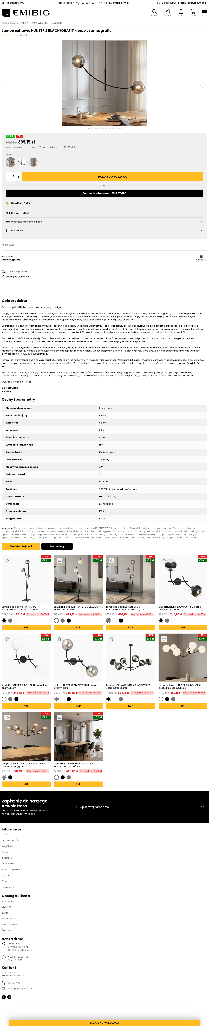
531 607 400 (88, 2)
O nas (5, 834)
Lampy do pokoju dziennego (103, 534)
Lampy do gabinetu (195, 531)
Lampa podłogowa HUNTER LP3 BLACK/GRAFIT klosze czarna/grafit (125, 608)
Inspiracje (7, 857)
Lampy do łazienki (148, 531)
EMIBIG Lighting (11, 259)
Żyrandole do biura (140, 528)
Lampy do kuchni (162, 528)
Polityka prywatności (13, 869)
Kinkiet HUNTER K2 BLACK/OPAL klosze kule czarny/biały (25, 686)
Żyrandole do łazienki (171, 531)
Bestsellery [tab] (57, 546)
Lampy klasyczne (134, 537)
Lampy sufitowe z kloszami (41, 528)
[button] (8, 176)
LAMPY (24, 23)
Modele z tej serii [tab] (21, 546)
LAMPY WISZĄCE (39, 23)
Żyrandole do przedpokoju (71, 534)
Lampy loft (42, 537)
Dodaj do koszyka (112, 177)
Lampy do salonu (56, 531)
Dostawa (7, 930)
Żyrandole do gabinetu (14, 534)
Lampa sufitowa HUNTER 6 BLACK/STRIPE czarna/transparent (128, 686)
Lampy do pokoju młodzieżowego (177, 534)
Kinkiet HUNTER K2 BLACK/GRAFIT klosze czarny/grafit (75, 686)
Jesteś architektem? (13, 2)
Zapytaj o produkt (17, 271)
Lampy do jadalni (11, 531)
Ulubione (7, 906)
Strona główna (10, 23)
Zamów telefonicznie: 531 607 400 (104, 193)
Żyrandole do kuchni (184, 528)
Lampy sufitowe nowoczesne (74, 528)
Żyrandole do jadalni (33, 531)
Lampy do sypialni (101, 531)
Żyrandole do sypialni (124, 531)
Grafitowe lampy (155, 537)
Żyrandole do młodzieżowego (19, 537)
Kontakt (6, 875)
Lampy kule (172, 537)
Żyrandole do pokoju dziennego (138, 534)
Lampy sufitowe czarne (111, 537)
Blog (4, 881)
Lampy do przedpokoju (42, 534)
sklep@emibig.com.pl (116, 2)
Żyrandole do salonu (78, 531)
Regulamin (8, 863)
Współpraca (9, 846)
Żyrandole (56, 23)
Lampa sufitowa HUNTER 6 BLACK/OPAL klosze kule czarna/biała (180, 686)
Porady (6, 852)
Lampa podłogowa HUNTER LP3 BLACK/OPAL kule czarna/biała (78, 608)
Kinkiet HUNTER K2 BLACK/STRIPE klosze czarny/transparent (180, 608)
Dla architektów (10, 840)
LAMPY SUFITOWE (101, 528)
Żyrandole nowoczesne (83, 537)
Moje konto (8, 901)
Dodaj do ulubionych (18, 276)
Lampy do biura (119, 528)
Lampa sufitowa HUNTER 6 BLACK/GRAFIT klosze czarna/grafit (24, 765)
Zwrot (5, 912)
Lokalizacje (8, 887)
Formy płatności (10, 924)
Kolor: (8, 154)
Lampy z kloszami (59, 537)
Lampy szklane (187, 537)
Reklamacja (8, 918)
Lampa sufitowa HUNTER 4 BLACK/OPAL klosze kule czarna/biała (75, 765)
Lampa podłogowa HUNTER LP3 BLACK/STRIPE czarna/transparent (20, 608)
